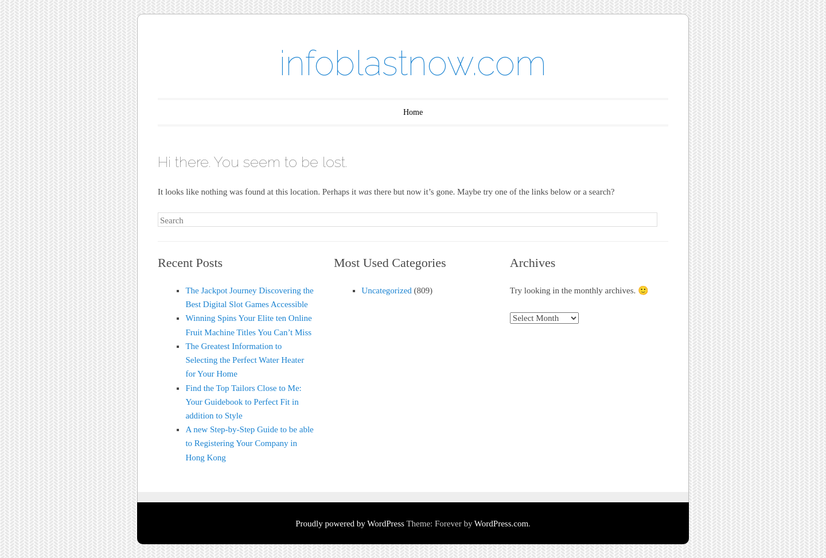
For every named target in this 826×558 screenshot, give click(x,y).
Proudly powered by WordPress (349, 523)
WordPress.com (501, 523)
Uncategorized (386, 290)
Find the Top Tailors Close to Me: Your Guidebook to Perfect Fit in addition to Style (243, 401)
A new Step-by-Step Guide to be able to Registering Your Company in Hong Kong (249, 443)
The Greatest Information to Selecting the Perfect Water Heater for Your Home (244, 360)
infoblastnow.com (413, 63)
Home (413, 112)
